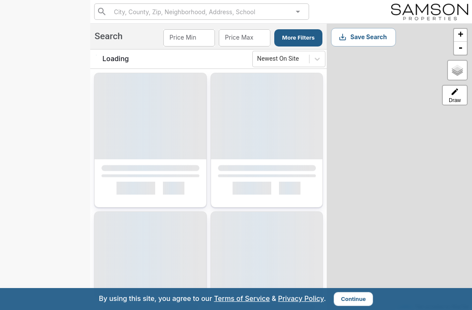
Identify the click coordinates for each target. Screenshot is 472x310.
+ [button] (460, 35)
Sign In (66, 235)
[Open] (298, 12)
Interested (30, 161)
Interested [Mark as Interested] (135, 190)
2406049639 (45, 63)
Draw (455, 95)
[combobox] (201, 11)
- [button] (460, 48)
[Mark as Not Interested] (177, 190)
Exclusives (31, 121)
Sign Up (45, 215)
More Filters (298, 37)
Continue (353, 298)
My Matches (33, 141)
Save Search (362, 37)
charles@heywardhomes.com (48, 256)
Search (26, 101)
